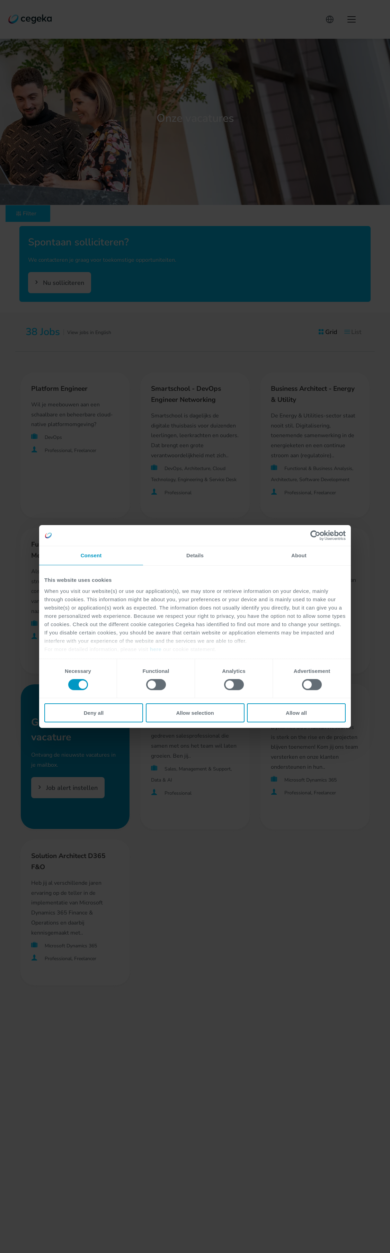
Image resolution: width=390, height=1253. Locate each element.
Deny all (94, 713)
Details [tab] (195, 555)
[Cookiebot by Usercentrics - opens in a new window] (315, 535)
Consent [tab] (91, 555)
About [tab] (299, 555)
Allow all (296, 713)
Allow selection (195, 713)
